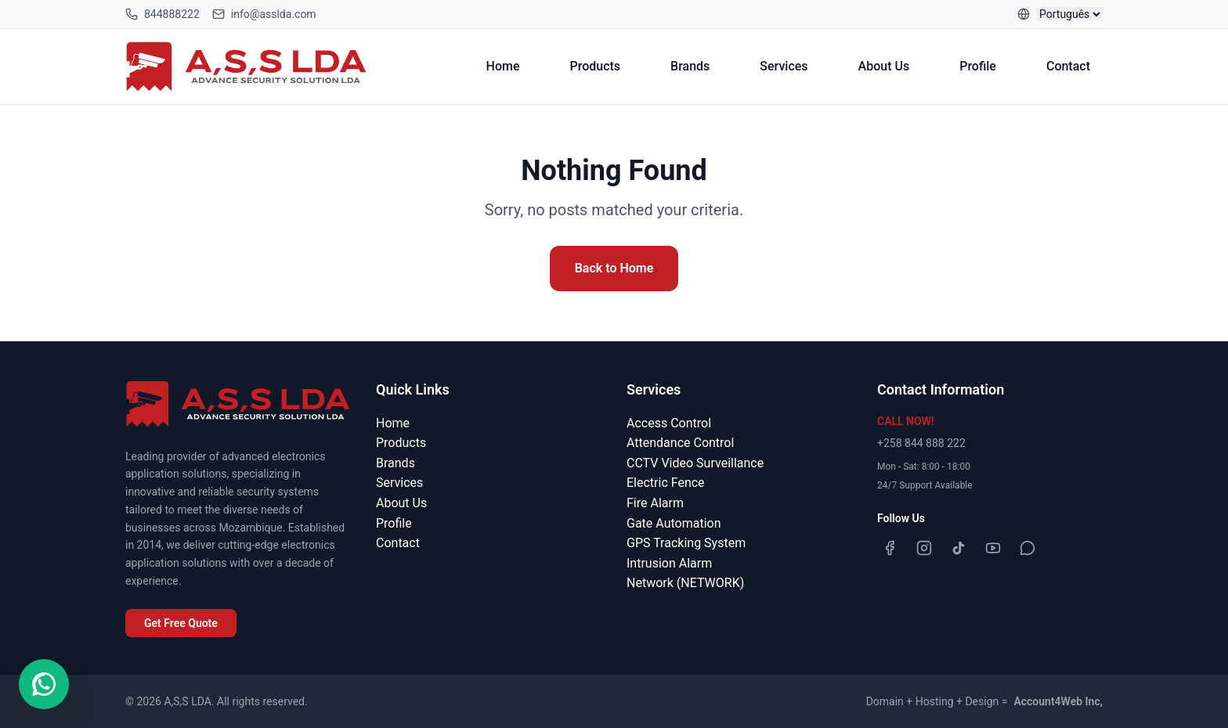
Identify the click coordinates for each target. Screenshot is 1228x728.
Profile (977, 66)
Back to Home (614, 268)
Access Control (669, 423)
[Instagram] (924, 547)
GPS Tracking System (686, 542)
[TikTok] (958, 547)
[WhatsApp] (1027, 547)
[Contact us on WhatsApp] (44, 684)
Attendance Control (680, 442)
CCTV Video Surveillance (695, 463)
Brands (690, 66)
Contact (1068, 66)
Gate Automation (674, 523)
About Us (884, 66)
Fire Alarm (655, 503)
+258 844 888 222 (921, 443)
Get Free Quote (181, 623)
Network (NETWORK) (685, 582)
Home (503, 66)
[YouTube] (993, 547)
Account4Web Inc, (1058, 701)
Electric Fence (666, 482)
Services (783, 66)
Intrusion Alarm (669, 563)
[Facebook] (889, 547)
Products (595, 66)
